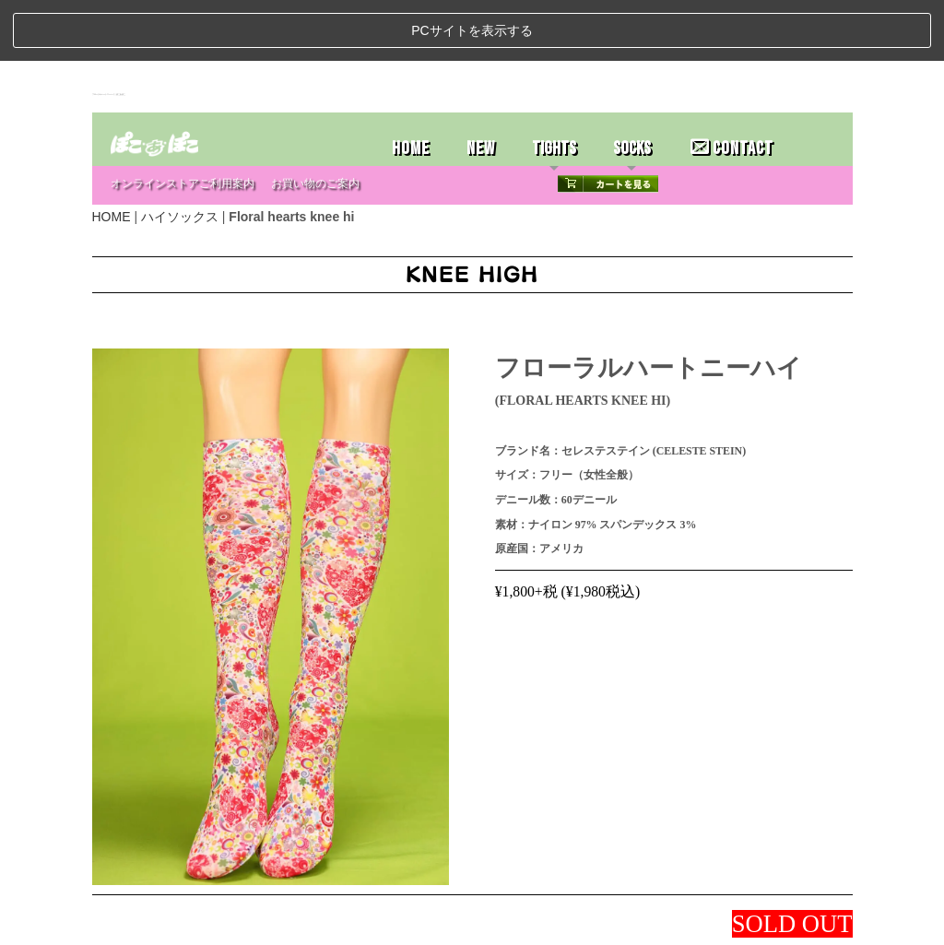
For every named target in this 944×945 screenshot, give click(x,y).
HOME (411, 87)
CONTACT (731, 87)
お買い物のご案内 (315, 122)
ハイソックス (179, 155)
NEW (480, 87)
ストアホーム (166, 924)
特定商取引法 (230, 924)
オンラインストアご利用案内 (182, 122)
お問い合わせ (295, 924)
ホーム (115, 924)
